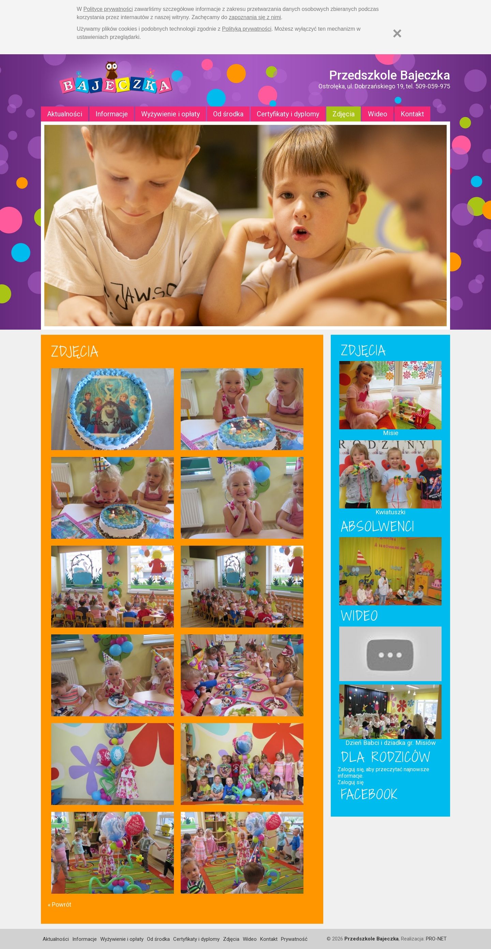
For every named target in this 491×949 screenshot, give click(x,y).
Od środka (228, 114)
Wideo (377, 114)
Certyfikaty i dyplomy (288, 114)
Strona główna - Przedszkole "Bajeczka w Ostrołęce (116, 80)
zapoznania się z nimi (255, 17)
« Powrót (59, 904)
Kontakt (412, 114)
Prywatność (294, 939)
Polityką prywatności (246, 29)
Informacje (111, 114)
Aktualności (64, 114)
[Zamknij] (397, 33)
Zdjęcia (343, 114)
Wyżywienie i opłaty (170, 114)
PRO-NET (436, 939)
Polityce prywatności (108, 9)
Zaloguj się (350, 782)
